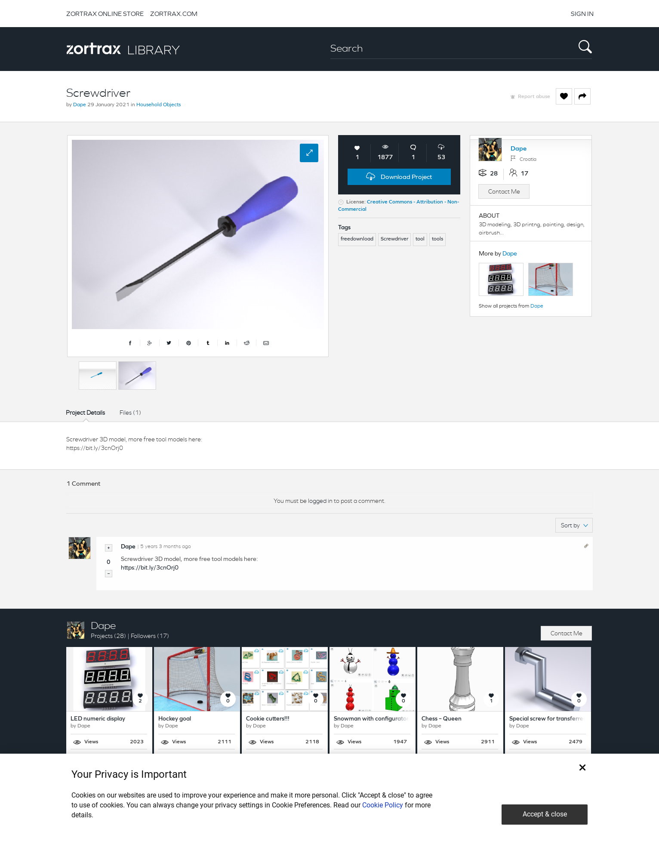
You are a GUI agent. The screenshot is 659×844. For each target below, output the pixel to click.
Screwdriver (394, 239)
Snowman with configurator (371, 719)
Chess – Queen (442, 719)
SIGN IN (582, 13)
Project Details (85, 412)
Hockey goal (174, 719)
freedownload (357, 239)
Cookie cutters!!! (267, 719)
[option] (98, 375)
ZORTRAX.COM (173, 13)
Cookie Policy (382, 805)
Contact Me (504, 191)
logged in (320, 500)
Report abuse (534, 96)
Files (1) (130, 412)
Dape (79, 105)
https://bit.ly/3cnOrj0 (150, 568)
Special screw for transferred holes (555, 719)
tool (420, 239)
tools (437, 239)
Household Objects (158, 105)
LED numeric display (98, 719)
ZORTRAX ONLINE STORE (105, 13)
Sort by (574, 525)
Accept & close (545, 814)
